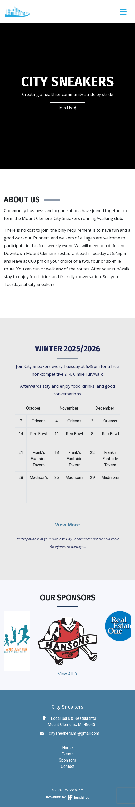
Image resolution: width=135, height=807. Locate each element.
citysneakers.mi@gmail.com (74, 733)
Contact (67, 766)
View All (67, 674)
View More (67, 525)
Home (67, 747)
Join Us (67, 108)
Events (67, 754)
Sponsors (67, 760)
